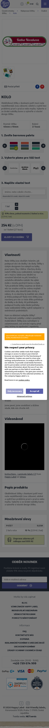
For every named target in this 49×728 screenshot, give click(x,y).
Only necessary (14, 391)
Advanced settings (24, 396)
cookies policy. (24, 380)
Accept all (34, 391)
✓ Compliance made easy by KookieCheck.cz (27, 344)
